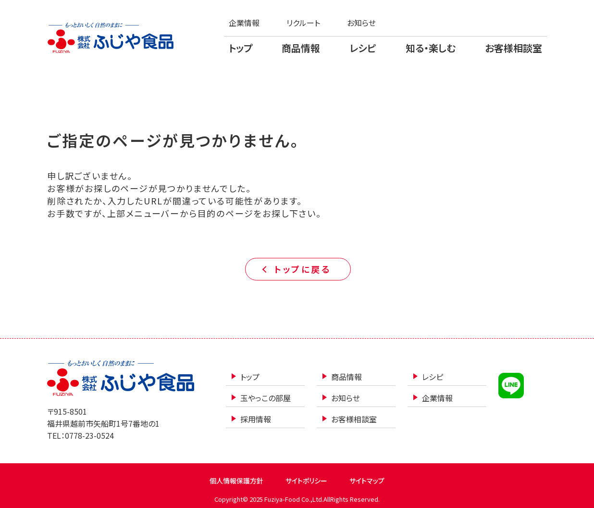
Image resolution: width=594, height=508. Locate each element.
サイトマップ (366, 480)
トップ (240, 48)
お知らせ (361, 22)
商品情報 (301, 48)
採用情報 (255, 419)
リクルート (303, 22)
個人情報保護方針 (236, 480)
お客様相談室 (513, 48)
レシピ (362, 48)
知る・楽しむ (431, 48)
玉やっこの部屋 (265, 398)
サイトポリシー (306, 480)
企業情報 (244, 22)
